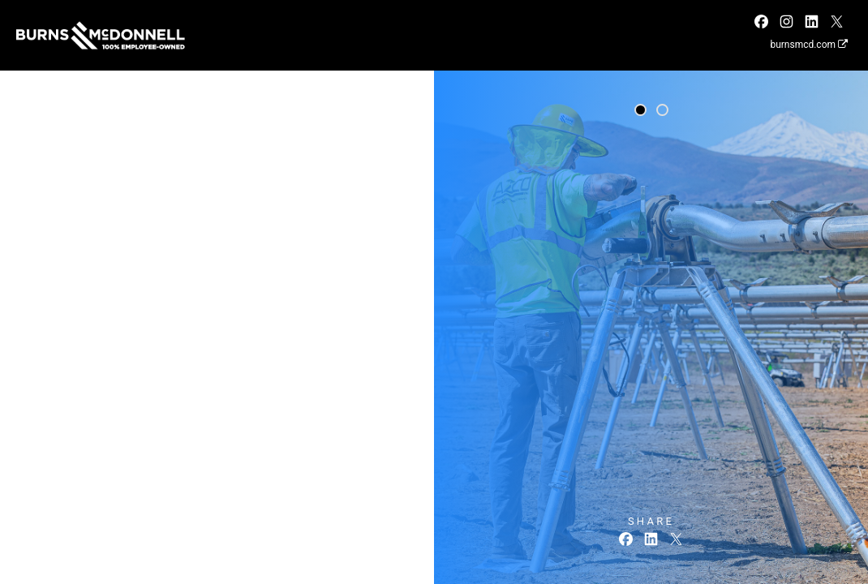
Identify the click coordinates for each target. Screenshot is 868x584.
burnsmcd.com (809, 44)
